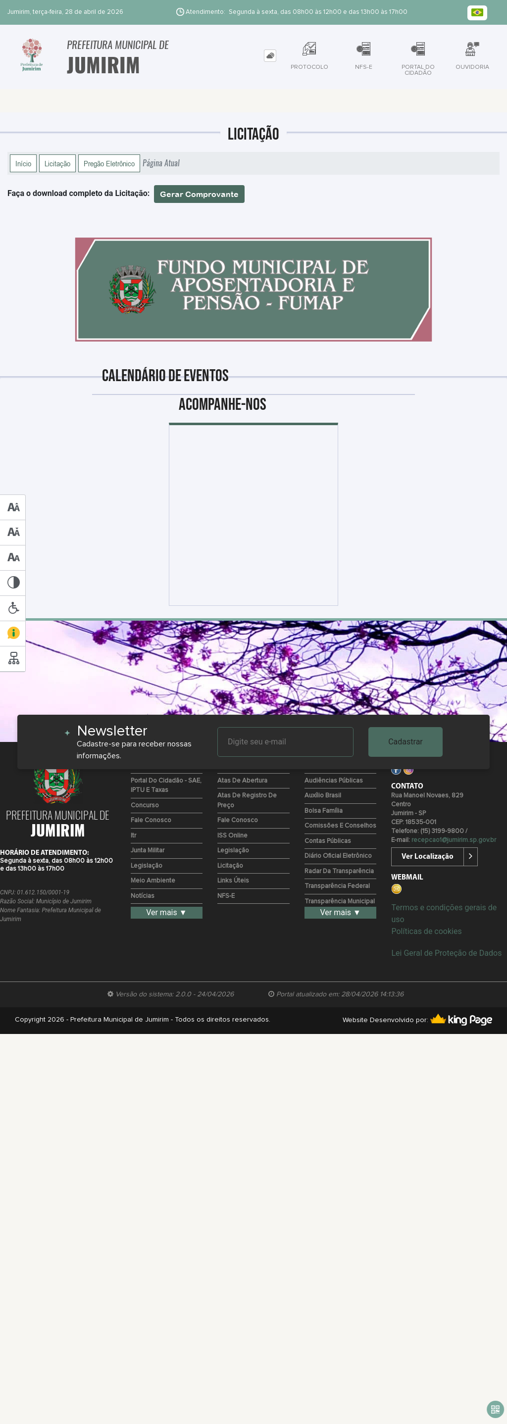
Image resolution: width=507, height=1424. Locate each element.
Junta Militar (147, 850)
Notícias (142, 896)
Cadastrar (405, 741)
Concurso (145, 805)
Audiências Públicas (333, 781)
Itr (133, 836)
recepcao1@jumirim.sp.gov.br (453, 840)
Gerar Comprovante (199, 194)
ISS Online (232, 836)
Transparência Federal (337, 886)
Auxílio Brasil (322, 795)
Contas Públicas (327, 841)
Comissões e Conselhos (340, 826)
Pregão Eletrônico (109, 163)
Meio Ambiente (153, 881)
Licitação (57, 163)
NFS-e (226, 896)
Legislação (146, 866)
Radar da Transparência (339, 871)
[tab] (270, 55)
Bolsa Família (323, 811)
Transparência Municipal (339, 901)
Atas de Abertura (242, 781)
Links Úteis (233, 881)
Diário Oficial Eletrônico (338, 856)
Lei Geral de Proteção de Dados (446, 953)
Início (23, 163)
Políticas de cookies (426, 931)
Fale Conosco (151, 820)
